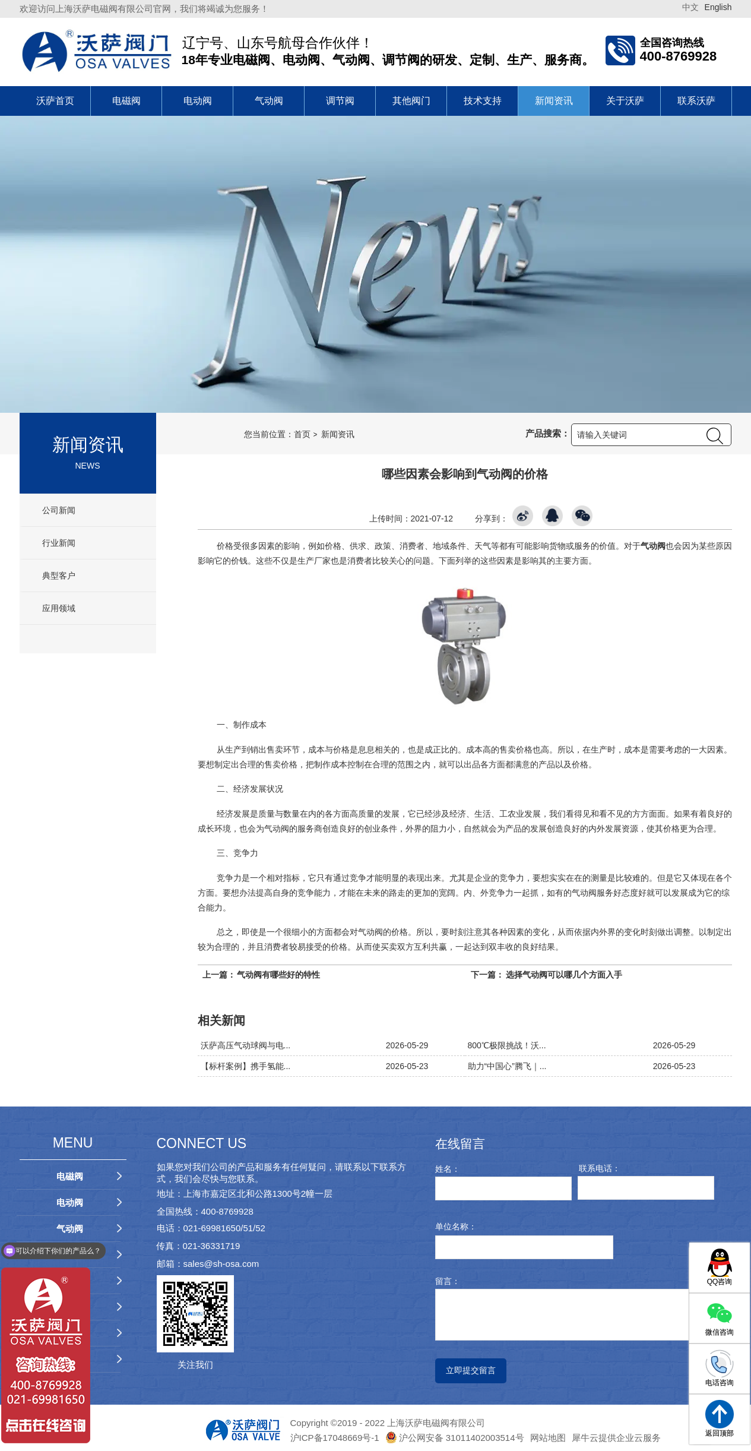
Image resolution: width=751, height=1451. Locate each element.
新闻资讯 (554, 101)
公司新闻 (58, 510)
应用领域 (58, 608)
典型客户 (58, 575)
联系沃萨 (696, 101)
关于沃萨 (625, 101)
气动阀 (269, 101)
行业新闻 (58, 543)
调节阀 (340, 101)
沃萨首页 (55, 101)
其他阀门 (411, 101)
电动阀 (197, 101)
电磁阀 (126, 101)
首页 (302, 434)
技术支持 (483, 101)
